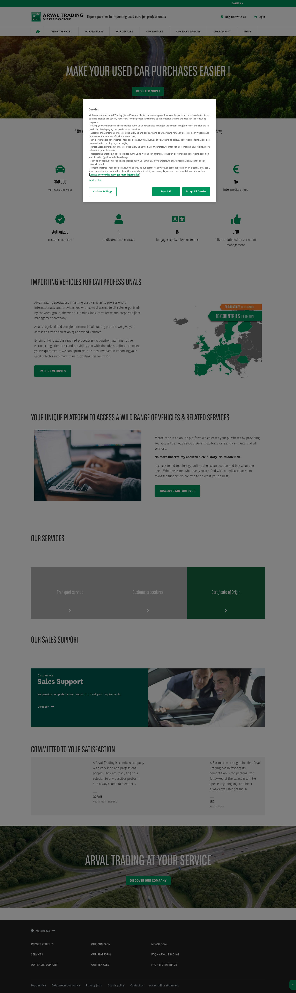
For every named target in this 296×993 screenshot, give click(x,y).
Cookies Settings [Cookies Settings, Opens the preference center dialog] (102, 191)
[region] (149, 150)
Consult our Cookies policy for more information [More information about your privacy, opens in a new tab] (115, 174)
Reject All (166, 191)
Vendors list (95, 180)
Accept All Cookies (196, 191)
